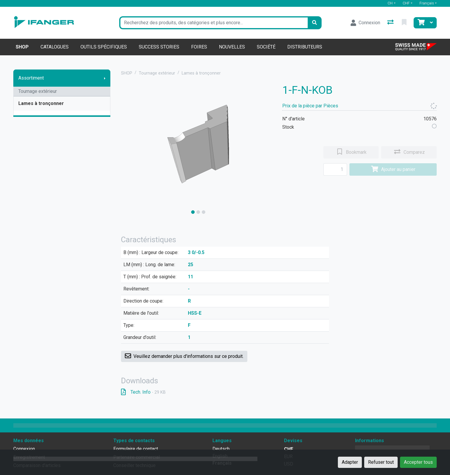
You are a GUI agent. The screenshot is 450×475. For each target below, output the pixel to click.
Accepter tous (418, 462)
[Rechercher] (314, 22)
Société (266, 47)
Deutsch (221, 449)
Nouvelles (232, 47)
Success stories (159, 47)
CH (390, 3)
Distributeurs (304, 47)
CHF (406, 3)
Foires (199, 47)
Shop (22, 47)
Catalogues (55, 47)
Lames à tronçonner (41, 103)
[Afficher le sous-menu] (104, 78)
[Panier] (420, 22)
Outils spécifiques (103, 47)
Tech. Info (143, 392)
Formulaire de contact (135, 449)
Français (427, 3)
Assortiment (31, 78)
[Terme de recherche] (213, 22)
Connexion (24, 449)
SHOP (126, 73)
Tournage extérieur (37, 91)
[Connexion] (365, 23)
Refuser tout (381, 462)
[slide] (193, 212)
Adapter (350, 462)
